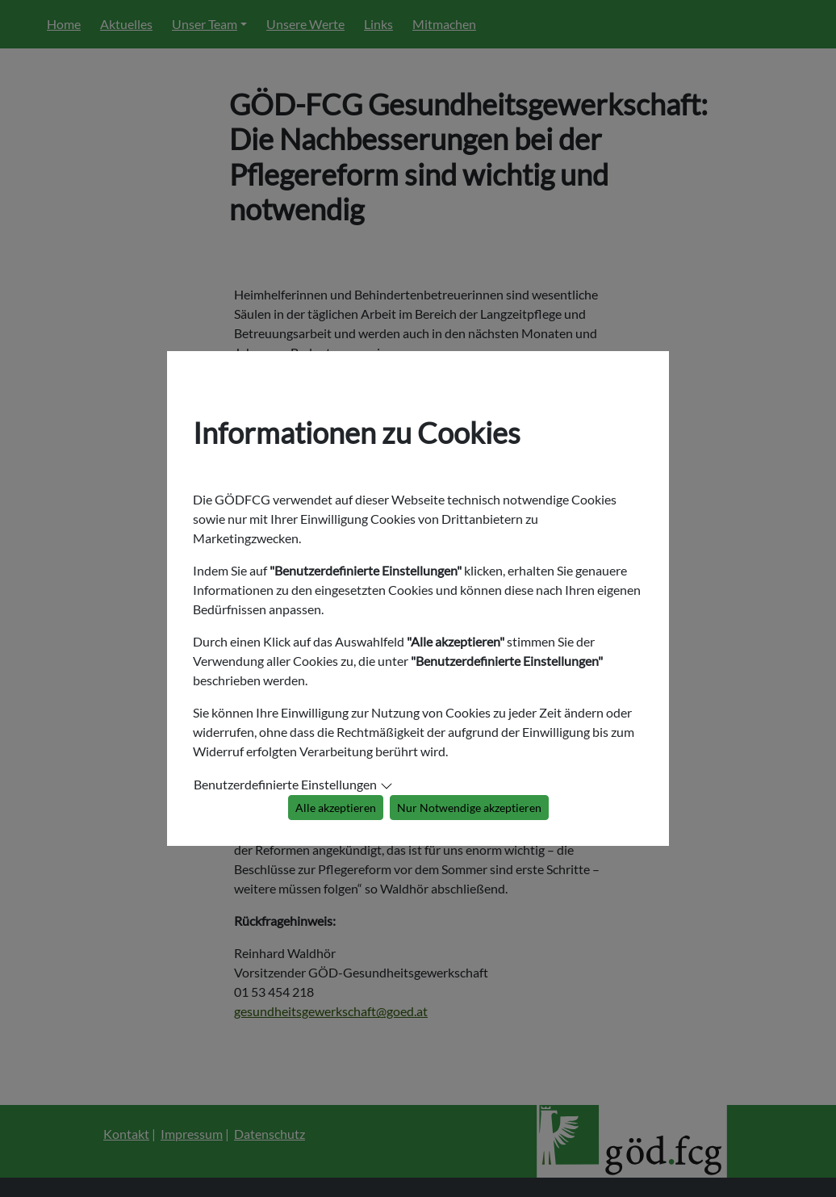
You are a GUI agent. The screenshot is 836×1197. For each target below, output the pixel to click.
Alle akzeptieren (335, 807)
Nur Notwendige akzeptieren (469, 807)
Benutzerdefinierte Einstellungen (285, 784)
